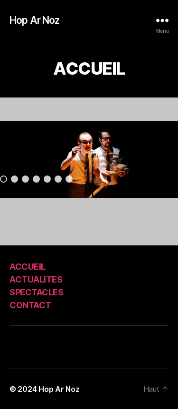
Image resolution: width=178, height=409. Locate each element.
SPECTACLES (36, 292)
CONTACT (30, 305)
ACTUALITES (35, 279)
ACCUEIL (27, 267)
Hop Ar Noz (34, 20)
